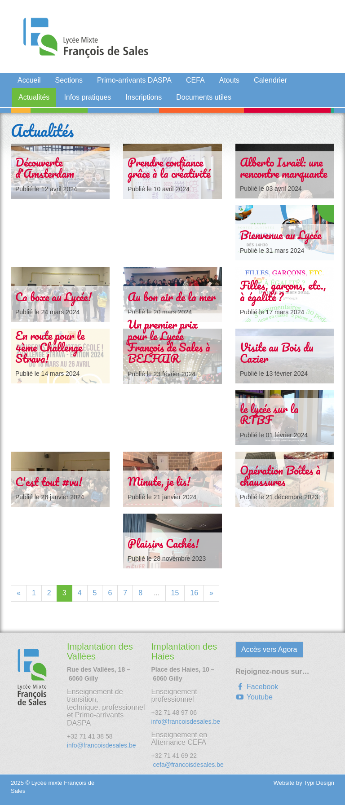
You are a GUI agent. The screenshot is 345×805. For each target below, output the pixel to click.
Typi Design (319, 782)
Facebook (256, 687)
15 (175, 593)
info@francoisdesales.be (101, 745)
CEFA (195, 80)
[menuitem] (29, 81)
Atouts (229, 80)
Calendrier (270, 80)
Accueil (29, 80)
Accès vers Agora (269, 649)
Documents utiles (203, 97)
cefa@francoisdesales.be (187, 764)
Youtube (254, 697)
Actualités (33, 97)
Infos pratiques (87, 97)
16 (194, 593)
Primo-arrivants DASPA (134, 80)
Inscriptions (143, 97)
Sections (69, 80)
